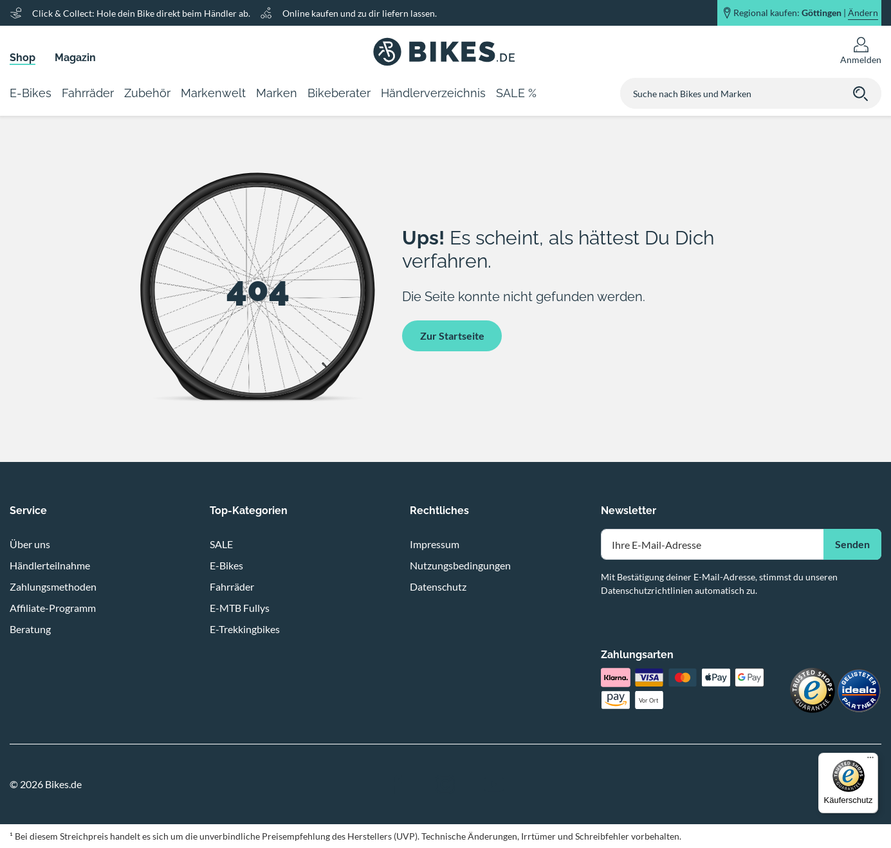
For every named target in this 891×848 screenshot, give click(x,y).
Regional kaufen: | (805, 13)
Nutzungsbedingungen (460, 565)
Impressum (434, 544)
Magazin (75, 57)
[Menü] (870, 760)
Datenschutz (438, 586)
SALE (221, 544)
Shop (22, 57)
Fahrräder (232, 586)
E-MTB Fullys (240, 608)
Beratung (30, 629)
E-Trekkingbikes (245, 629)
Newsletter (628, 510)
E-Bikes (226, 565)
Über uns (30, 544)
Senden (852, 544)
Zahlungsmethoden (53, 586)
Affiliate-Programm (53, 608)
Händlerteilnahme (50, 565)
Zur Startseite (452, 335)
